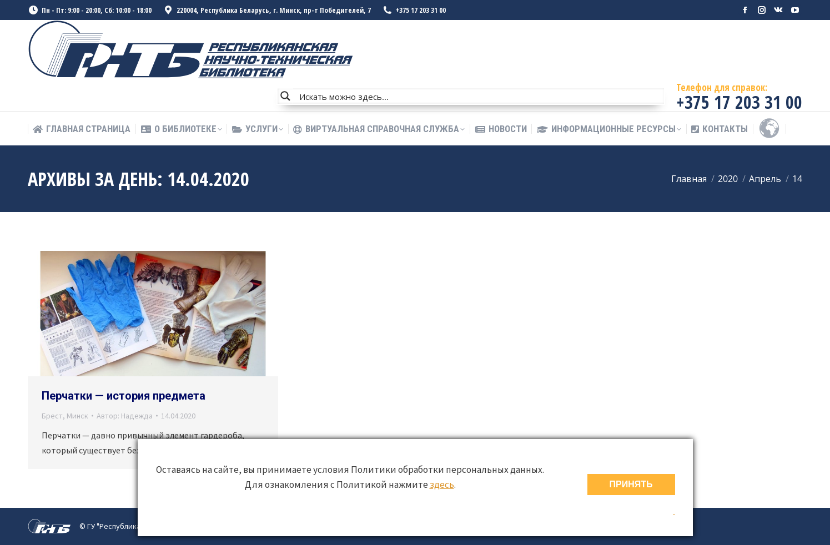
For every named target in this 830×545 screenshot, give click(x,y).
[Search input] (479, 96)
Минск (77, 416)
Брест (52, 416)
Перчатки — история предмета (123, 395)
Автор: (125, 416)
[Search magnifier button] (285, 96)
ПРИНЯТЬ (631, 484)
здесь (442, 484)
